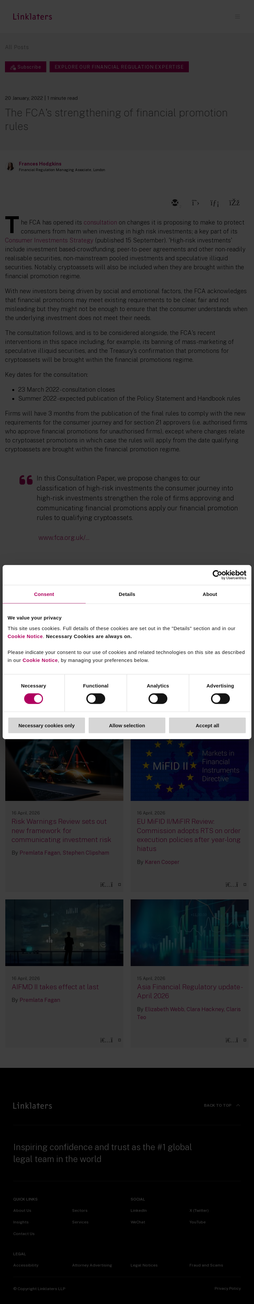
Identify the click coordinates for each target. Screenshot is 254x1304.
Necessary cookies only (47, 725)
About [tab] (210, 594)
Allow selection (127, 725)
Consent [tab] (44, 594)
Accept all (207, 725)
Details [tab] (127, 594)
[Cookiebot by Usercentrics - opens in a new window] (217, 575)
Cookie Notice (25, 636)
